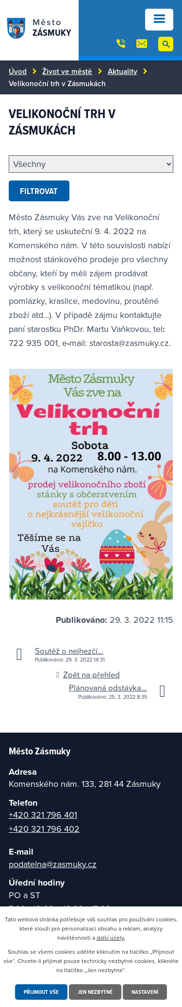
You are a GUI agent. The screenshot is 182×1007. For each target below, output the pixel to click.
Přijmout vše (41, 992)
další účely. (111, 937)
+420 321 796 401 (43, 815)
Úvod (18, 71)
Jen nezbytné (95, 992)
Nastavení (145, 992)
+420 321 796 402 (44, 829)
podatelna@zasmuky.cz (53, 864)
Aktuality (122, 71)
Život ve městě (67, 71)
